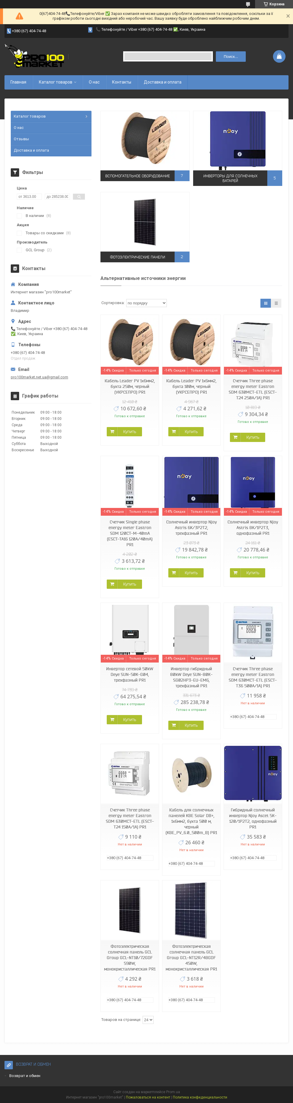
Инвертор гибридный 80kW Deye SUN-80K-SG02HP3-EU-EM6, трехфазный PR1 (191, 677)
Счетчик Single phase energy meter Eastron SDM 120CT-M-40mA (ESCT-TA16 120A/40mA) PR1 (129, 533)
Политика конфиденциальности (200, 1097)
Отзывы (21, 139)
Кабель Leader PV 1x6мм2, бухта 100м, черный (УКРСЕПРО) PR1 (191, 386)
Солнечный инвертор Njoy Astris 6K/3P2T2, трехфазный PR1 (191, 528)
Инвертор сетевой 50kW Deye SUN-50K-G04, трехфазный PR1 (129, 674)
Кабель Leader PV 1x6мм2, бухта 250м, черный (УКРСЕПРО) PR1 (130, 386)
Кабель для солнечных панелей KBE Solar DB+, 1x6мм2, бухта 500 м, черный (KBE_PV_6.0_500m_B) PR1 (191, 821)
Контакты (121, 82)
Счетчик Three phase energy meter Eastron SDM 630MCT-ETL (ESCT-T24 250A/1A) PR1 (253, 389)
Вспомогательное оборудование (137, 175)
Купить (129, 431)
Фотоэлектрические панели (137, 257)
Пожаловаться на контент (148, 1097)
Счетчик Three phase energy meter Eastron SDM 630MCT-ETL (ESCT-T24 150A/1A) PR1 (130, 818)
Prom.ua (173, 1092)
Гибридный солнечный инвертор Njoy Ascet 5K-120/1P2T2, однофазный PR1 (253, 818)
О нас (94, 82)
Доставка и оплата (162, 82)
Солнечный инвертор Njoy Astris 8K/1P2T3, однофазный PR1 (253, 528)
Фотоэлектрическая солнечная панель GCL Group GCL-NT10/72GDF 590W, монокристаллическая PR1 (129, 957)
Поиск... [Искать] (231, 56)
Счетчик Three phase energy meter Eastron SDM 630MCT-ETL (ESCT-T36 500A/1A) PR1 (253, 677)
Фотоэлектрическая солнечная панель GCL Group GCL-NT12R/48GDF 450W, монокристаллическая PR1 (191, 957)
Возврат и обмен (24, 1075)
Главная (18, 82)
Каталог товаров (55, 82)
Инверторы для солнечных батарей (230, 178)
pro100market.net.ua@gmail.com (39, 377)
